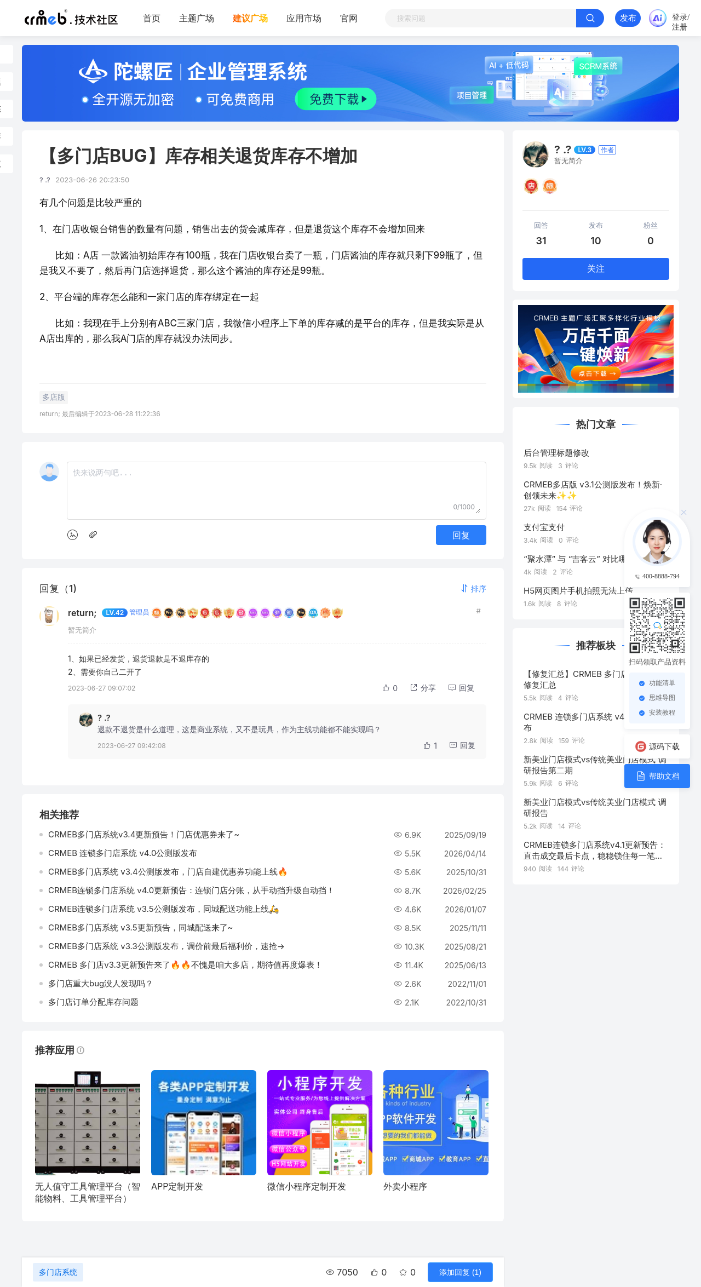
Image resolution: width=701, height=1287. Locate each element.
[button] (473, 588)
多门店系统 (58, 1272)
